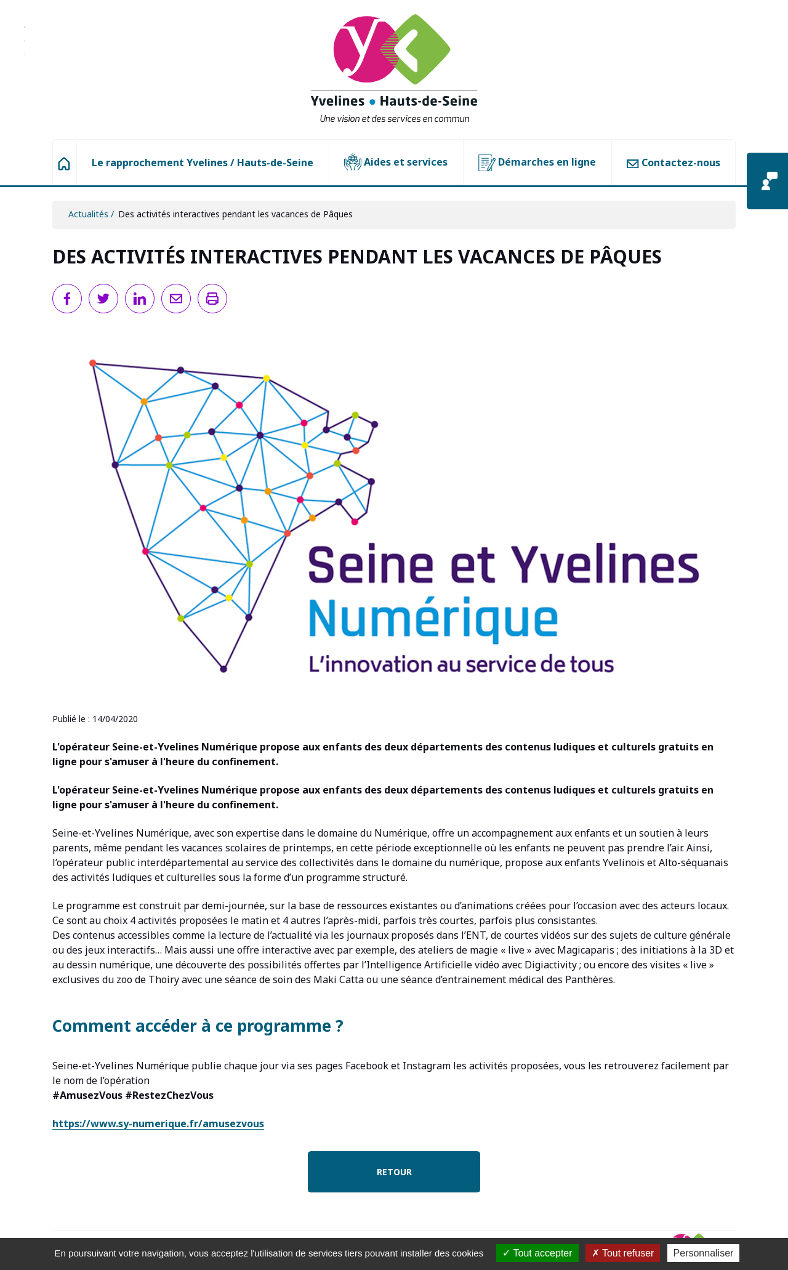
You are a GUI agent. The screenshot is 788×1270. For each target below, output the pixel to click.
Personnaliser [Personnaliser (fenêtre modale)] (703, 1253)
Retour (394, 1172)
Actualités (88, 214)
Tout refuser (623, 1253)
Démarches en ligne (537, 163)
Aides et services (396, 162)
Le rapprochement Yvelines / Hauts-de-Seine (202, 162)
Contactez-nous (673, 162)
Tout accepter (537, 1253)
